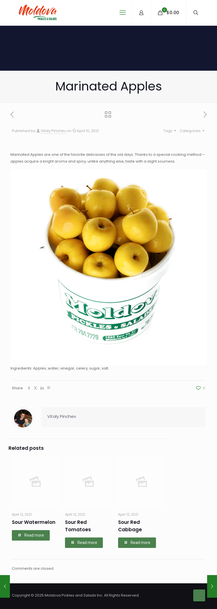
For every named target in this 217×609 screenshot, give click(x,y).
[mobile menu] (122, 13)
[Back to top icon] (199, 595)
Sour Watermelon (33, 522)
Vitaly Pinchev (53, 130)
